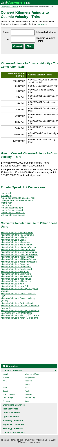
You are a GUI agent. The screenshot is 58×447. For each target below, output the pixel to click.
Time (27, 388)
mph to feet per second (12, 210)
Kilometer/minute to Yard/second (16, 276)
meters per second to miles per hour (18, 198)
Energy (5, 384)
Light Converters (11, 416)
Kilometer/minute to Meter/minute (16, 245)
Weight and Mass (32, 374)
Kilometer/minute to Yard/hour (15, 271)
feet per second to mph (12, 208)
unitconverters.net (31, 442)
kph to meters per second (13, 215)
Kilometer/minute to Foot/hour (15, 264)
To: (7, 39)
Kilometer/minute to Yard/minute (16, 274)
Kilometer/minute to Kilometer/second (19, 247)
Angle (27, 391)
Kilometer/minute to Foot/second (16, 269)
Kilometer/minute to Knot (12, 284)
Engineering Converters (14, 405)
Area (4, 381)
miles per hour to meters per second (18, 200)
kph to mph (6, 195)
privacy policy (31, 440)
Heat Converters (10, 409)
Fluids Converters (11, 413)
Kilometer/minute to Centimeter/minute (19, 252)
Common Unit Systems (14, 432)
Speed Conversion (12, 6)
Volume (6, 377)
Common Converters (12, 370)
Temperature (30, 377)
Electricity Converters (13, 420)
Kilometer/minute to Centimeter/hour (18, 249)
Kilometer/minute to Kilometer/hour (17, 235)
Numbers (28, 394)
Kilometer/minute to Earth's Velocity (18, 303)
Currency (6, 401)
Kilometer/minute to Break (13, 240)
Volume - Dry (30, 398)
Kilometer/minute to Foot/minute (16, 266)
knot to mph (6, 203)
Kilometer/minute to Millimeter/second (19, 262)
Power (27, 384)
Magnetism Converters (13, 424)
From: (6, 32)
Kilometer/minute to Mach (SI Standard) (20, 318)
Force (5, 388)
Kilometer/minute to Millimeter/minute (18, 259)
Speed (5, 391)
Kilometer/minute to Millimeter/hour (17, 257)
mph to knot (6, 205)
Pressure (28, 381)
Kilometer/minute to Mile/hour (15, 237)
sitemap (43, 440)
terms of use (17, 440)
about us (5, 440)
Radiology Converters (13, 428)
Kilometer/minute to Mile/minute (16, 279)
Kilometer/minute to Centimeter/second (19, 254)
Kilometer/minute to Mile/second (16, 281)
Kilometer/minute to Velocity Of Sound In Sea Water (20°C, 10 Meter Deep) (20, 311)
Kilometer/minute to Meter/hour (15, 242)
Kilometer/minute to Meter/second (17, 232)
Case (27, 401)
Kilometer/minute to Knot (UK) (15, 286)
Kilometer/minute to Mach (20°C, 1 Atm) (20, 315)
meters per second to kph (13, 212)
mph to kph (6, 193)
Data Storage (8, 398)
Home (3, 6)
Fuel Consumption (10, 394)
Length (5, 374)
